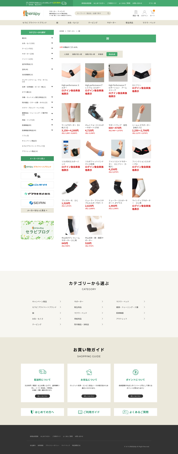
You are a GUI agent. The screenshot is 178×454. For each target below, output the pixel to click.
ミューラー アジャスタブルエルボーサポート (94, 201)
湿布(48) (25, 69)
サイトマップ (69, 443)
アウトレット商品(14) (30, 151)
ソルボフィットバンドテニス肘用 (94, 162)
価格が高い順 (90, 54)
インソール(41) (27, 59)
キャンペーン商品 (39, 301)
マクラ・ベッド (149, 22)
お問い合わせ (137, 3)
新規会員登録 (86, 3)
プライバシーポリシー (54, 443)
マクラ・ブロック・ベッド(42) (33, 108)
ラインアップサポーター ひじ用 (141, 201)
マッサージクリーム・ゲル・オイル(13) (35, 81)
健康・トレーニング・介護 (127, 307)
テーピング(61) (27, 48)
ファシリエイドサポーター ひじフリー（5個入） (118, 164)
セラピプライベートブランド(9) (33, 146)
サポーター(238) (28, 54)
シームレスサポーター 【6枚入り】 (142, 126)
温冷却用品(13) (27, 64)
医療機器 (120, 313)
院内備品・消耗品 (81, 324)
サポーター (111, 22)
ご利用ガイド (112, 3)
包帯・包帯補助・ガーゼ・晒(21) (34, 87)
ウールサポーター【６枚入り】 (71, 126)
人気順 (66, 54)
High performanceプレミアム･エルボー (94, 86)
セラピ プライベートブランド (34, 22)
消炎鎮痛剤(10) (27, 74)
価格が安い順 (77, 54)
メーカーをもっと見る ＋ (37, 210)
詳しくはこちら (42, 396)
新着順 (100, 54)
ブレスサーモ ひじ (70, 200)
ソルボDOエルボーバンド (70, 162)
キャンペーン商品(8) (29, 141)
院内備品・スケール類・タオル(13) (34, 102)
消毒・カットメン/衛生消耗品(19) (34, 97)
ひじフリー (136, 85)
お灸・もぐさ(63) (28, 43)
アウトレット (121, 318)
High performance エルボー (70, 86)
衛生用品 (129, 22)
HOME (61, 31)
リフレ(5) (25, 135)
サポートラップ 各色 (118, 125)
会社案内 (32, 443)
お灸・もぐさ (73, 22)
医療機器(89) (26, 125)
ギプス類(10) (26, 92)
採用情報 (41, 443)
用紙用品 (78, 318)
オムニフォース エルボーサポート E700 (94, 126)
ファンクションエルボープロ (141, 162)
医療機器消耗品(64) (29, 130)
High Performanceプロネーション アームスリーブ (118, 88)
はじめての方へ (99, 3)
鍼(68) (24, 38)
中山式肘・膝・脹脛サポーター (94, 239)
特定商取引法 (81, 443)
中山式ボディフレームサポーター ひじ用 (71, 239)
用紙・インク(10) (28, 120)
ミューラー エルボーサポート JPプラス (118, 201)
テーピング (93, 22)
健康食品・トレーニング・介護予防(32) (35, 114)
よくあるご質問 (124, 3)
